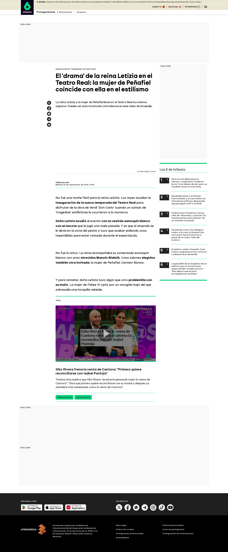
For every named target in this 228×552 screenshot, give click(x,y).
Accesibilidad (122, 538)
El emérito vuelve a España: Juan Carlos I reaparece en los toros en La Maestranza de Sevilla (188, 252)
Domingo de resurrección (177, 2)
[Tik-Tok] (161, 510)
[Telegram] (144, 510)
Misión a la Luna (131, 2)
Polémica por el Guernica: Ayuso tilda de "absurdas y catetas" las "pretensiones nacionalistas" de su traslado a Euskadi (188, 217)
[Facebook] (127, 510)
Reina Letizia (64, 397)
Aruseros (81, 12)
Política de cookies (125, 529)
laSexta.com (62, 182)
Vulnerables (160, 2)
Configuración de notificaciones (177, 533)
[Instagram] (153, 510)
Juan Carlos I (195, 2)
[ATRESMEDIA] (35, 531)
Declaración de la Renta (71, 2)
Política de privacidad (173, 525)
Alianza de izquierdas (92, 2)
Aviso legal (121, 525)
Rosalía (107, 2)
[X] (119, 510)
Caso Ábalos (117, 2)
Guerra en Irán (52, 2)
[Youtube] (170, 510)
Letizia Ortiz (83, 397)
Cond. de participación (173, 529)
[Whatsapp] (136, 510)
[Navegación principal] (205, 7)
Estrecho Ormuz (147, 2)
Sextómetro (65, 12)
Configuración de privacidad (129, 533)
